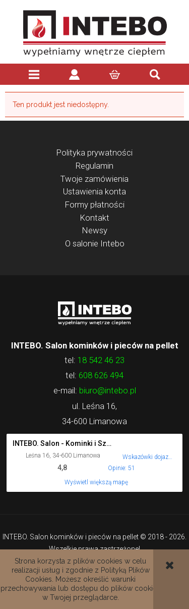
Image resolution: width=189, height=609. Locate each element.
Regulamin (94, 166)
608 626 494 (101, 375)
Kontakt (94, 218)
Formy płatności (94, 204)
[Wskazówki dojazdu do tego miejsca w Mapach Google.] (147, 450)
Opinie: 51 (121, 468)
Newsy (94, 230)
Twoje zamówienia (94, 179)
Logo (94, 312)
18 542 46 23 (101, 360)
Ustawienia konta (94, 191)
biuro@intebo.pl (107, 390)
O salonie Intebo (94, 243)
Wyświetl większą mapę (96, 482)
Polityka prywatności (94, 152)
